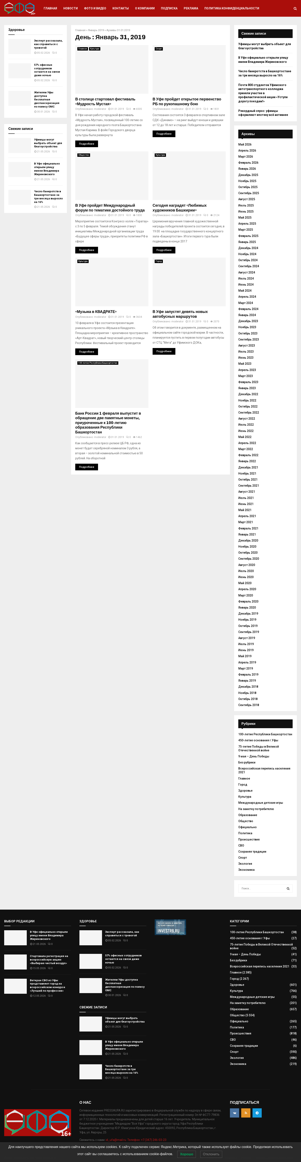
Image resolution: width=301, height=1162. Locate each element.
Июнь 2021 (246, 504)
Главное (82, 49)
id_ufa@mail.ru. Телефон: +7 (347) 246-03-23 (136, 1140)
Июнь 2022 (246, 431)
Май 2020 (244, 583)
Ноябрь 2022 (247, 400)
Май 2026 (244, 144)
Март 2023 (245, 376)
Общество (83, 155)
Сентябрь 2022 (248, 412)
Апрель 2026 (247, 150)
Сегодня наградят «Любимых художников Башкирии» (180, 208)
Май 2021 (244, 510)
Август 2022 (246, 418)
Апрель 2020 (247, 589)
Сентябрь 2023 (248, 339)
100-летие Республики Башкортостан (97, 363)
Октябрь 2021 (248, 479)
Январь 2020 (247, 607)
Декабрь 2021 (248, 467)
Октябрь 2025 (248, 187)
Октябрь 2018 (248, 699)
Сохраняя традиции (252, 851)
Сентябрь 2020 (248, 558)
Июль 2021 (246, 498)
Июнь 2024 (246, 284)
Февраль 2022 (248, 455)
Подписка (169, 8)
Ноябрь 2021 (247, 473)
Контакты (120, 8)
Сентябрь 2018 (248, 705)
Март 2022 (245, 449)
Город (159, 261)
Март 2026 (245, 156)
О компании (145, 8)
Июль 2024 (246, 278)
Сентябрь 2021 (248, 485)
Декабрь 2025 (248, 175)
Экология (245, 863)
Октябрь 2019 (248, 626)
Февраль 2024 (248, 309)
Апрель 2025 (247, 223)
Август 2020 (246, 565)
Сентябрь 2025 (248, 193)
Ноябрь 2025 (247, 181)
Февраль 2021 (248, 528)
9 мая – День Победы (253, 756)
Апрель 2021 (247, 516)
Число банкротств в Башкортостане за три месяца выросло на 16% (48, 197)
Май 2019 (244, 656)
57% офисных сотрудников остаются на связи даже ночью (47, 70)
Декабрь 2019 (248, 613)
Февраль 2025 (248, 236)
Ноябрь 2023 (247, 327)
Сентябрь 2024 (248, 266)
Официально (247, 827)
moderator (100, 109)
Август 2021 (246, 491)
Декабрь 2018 (248, 686)
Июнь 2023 (246, 357)
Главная (50, 8)
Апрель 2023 (247, 370)
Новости (70, 8)
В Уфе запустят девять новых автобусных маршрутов (180, 314)
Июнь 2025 (246, 211)
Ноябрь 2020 (247, 546)
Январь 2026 (247, 168)
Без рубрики (246, 762)
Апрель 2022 (247, 443)
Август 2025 (246, 199)
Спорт (159, 49)
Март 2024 (245, 303)
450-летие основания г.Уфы (258, 740)
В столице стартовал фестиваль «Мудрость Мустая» (105, 101)
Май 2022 (244, 437)
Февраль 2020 (248, 601)
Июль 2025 (246, 205)
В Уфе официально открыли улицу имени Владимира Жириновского (47, 169)
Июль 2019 (246, 644)
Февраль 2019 (248, 674)
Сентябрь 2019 (248, 632)
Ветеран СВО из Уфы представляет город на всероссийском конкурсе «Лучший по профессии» (47, 985)
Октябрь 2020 (248, 552)
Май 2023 (244, 363)
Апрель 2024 (247, 296)
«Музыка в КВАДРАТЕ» (96, 311)
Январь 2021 (247, 534)
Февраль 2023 (248, 382)
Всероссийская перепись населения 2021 (259, 966)
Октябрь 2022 (248, 406)
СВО (241, 845)
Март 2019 (245, 668)
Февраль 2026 (248, 162)
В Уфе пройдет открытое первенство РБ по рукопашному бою (187, 101)
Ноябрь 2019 (247, 619)
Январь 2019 (96, 30)
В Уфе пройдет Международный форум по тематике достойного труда (110, 208)
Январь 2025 (247, 242)
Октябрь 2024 (248, 260)
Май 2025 (244, 217)
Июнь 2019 (246, 650)
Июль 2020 (246, 571)
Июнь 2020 (246, 577)
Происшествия (249, 839)
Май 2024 (244, 290)
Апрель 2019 (247, 662)
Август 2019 (246, 638)
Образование (247, 815)
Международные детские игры (260, 802)
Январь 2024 (247, 315)
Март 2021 (245, 522)
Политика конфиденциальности (231, 8)
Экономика (246, 869)
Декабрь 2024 (248, 248)
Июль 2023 (246, 351)
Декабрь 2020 (248, 540)
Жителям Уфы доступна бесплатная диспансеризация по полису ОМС (46, 99)
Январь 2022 (247, 461)
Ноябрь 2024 (247, 254)
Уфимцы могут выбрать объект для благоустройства (48, 143)
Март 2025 (245, 229)
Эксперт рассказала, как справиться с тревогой (48, 44)
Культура (94, 49)
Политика (245, 833)
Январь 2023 (247, 388)
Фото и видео (95, 8)
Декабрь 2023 (248, 321)
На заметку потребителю (256, 809)
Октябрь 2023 (248, 333)
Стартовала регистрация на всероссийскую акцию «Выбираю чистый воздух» (49, 959)
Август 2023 (246, 345)
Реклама (191, 8)
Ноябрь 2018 (247, 693)
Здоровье (245, 790)
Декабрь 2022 (248, 394)
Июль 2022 (246, 424)
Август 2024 (246, 272)
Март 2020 (245, 595)
